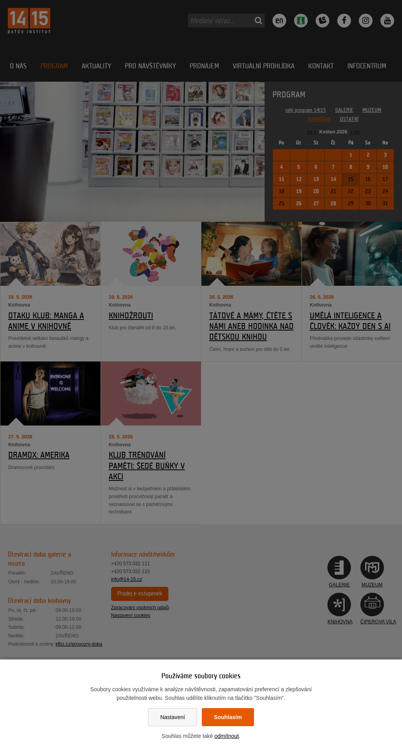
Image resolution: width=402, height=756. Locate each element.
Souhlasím (228, 717)
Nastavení (172, 717)
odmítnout (226, 736)
